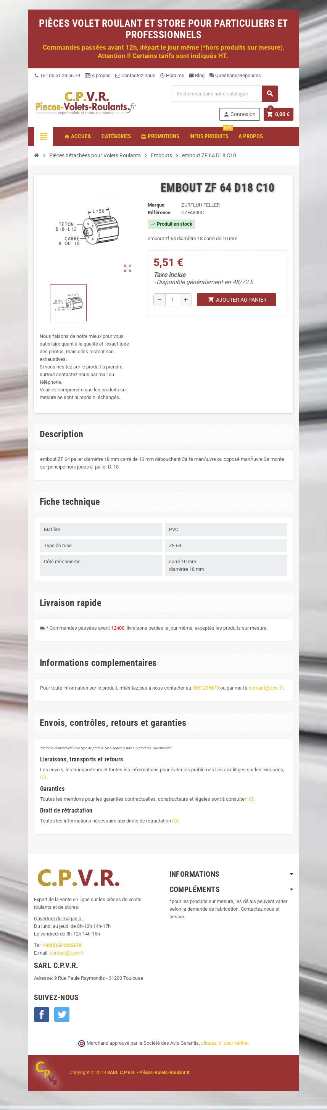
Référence (159, 212)
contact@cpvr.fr (266, 688)
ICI (43, 777)
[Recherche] (224, 94)
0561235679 (205, 688)
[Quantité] (172, 300)
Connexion (239, 114)
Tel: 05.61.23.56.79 (57, 75)
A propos (98, 75)
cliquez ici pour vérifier (224, 1043)
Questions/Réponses (235, 75)
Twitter (61, 1014)
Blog (197, 75)
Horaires (172, 75)
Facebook (41, 1014)
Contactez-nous (135, 75)
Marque (156, 205)
